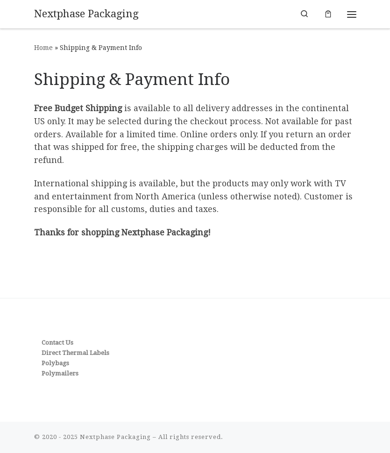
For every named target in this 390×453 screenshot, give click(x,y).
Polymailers (60, 373)
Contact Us (57, 342)
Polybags (55, 363)
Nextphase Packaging (115, 436)
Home (43, 47)
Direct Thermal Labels (75, 352)
